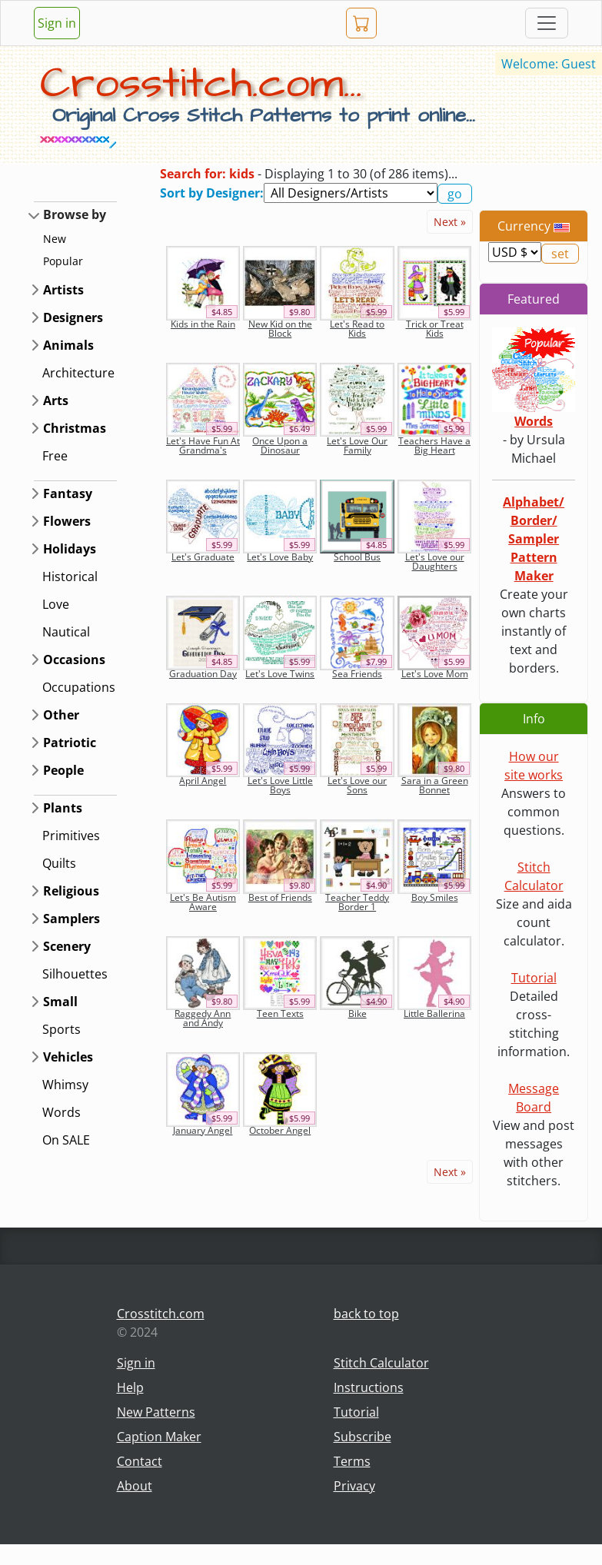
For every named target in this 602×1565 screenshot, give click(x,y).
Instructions (369, 1387)
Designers (73, 317)
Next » (450, 221)
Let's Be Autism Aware (203, 902)
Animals (68, 345)
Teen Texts (280, 1013)
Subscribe (362, 1436)
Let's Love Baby (280, 556)
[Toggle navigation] (546, 23)
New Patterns (156, 1412)
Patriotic (69, 742)
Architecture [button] (78, 372)
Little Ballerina (434, 1013)
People (63, 770)
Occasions (74, 659)
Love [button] (55, 604)
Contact (139, 1461)
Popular (63, 261)
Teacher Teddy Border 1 (357, 902)
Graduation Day (203, 673)
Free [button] (55, 455)
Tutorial (534, 977)
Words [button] (61, 1112)
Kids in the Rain (203, 324)
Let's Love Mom (434, 673)
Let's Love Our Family (357, 445)
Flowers (67, 521)
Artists (63, 289)
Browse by (74, 214)
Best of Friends (280, 897)
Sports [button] (61, 1029)
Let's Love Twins (279, 673)
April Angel (202, 780)
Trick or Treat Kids (435, 328)
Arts (55, 400)
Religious (71, 890)
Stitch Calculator (381, 1362)
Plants (62, 807)
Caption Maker (159, 1436)
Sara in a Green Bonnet (434, 785)
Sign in (57, 23)
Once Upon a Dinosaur (280, 445)
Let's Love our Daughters (434, 561)
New (54, 238)
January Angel (202, 1130)
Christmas (74, 428)
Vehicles (68, 1056)
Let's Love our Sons (357, 785)
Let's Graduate (202, 556)
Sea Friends (357, 673)
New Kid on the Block (280, 328)
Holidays (69, 548)
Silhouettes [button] (75, 973)
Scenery (67, 946)
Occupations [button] (78, 687)
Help (130, 1387)
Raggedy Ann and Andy (203, 1018)
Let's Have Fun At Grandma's (203, 445)
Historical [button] (70, 576)
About (134, 1485)
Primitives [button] (71, 835)
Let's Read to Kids (357, 328)
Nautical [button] (66, 631)
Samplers (71, 918)
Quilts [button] (59, 863)
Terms (352, 1461)
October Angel (280, 1130)
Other (61, 714)
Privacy (354, 1485)
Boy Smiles (434, 897)
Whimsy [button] (65, 1084)
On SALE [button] (66, 1139)
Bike (357, 1013)
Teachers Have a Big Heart (434, 445)
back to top (366, 1313)
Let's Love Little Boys (280, 785)
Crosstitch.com (161, 1313)
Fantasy (67, 493)
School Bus (357, 556)
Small (60, 1001)
